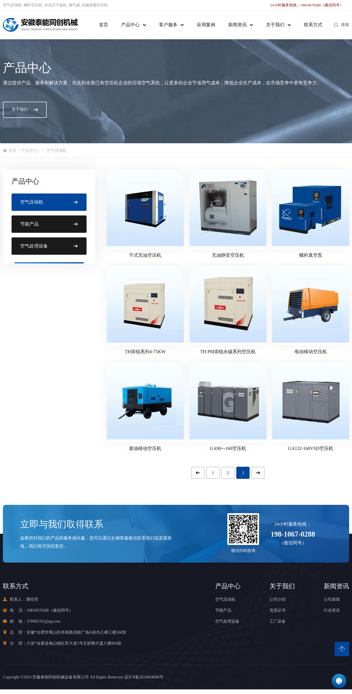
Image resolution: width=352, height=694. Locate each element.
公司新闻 (332, 599)
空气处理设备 (227, 621)
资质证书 (277, 610)
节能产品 (223, 610)
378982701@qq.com (44, 621)
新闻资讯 (237, 24)
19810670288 (38, 610)
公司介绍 (277, 599)
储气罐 (74, 5)
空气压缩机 (12, 5)
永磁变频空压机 (95, 5)
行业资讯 (332, 610)
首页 (103, 24)
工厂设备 (277, 621)
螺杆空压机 (33, 5)
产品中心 (130, 24)
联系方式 (313, 24)
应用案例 (206, 24)
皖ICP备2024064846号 (143, 677)
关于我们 (275, 24)
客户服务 (168, 24)
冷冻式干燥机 (55, 5)
